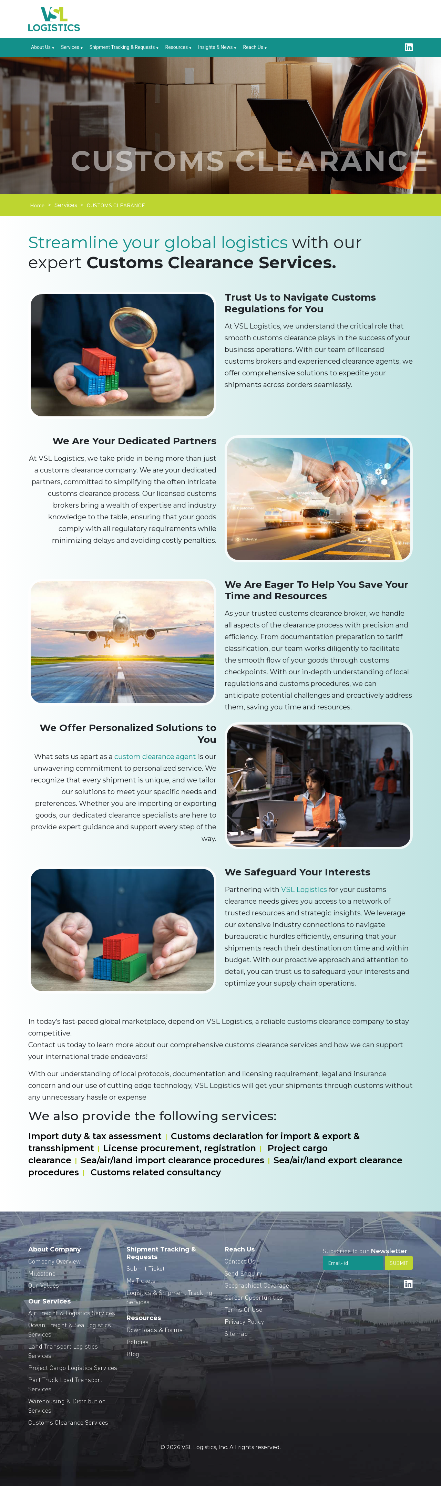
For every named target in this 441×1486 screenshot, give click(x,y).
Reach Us (253, 47)
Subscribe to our (365, 1251)
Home (37, 205)
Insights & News (215, 47)
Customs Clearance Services (68, 1422)
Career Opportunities (254, 1297)
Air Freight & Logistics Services (71, 1313)
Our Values (43, 1285)
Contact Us (240, 1261)
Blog (132, 1354)
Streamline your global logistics (158, 242)
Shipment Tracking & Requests (122, 47)
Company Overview (54, 1261)
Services (70, 47)
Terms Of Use (243, 1309)
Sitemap (236, 1333)
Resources (176, 47)
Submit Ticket (145, 1268)
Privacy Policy (244, 1321)
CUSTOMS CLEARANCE (116, 205)
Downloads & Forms (154, 1329)
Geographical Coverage (257, 1285)
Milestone (41, 1273)
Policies (137, 1341)
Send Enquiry (243, 1273)
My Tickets (140, 1280)
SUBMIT (399, 1262)
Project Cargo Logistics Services (72, 1367)
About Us (41, 47)
